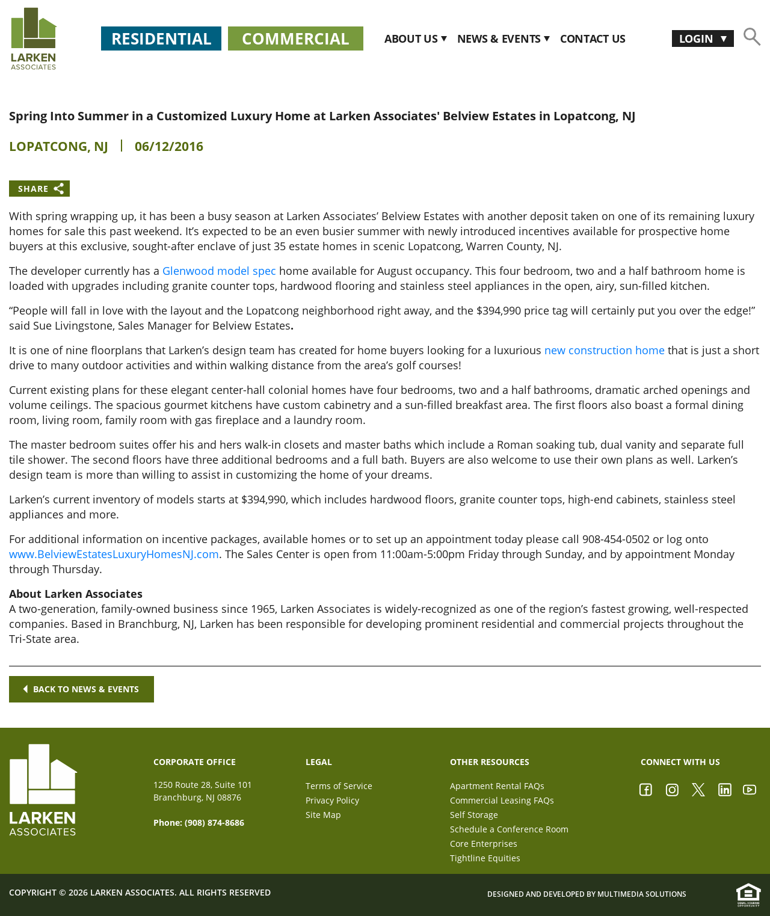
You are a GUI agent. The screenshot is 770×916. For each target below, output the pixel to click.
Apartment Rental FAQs (497, 786)
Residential (161, 38)
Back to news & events (81, 689)
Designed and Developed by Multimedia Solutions (586, 895)
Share (33, 188)
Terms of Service (339, 786)
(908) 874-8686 (214, 822)
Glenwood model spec (219, 270)
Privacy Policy (332, 800)
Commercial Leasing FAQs (502, 800)
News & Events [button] (500, 38)
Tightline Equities (485, 858)
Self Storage (474, 814)
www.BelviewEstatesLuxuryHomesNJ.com (114, 554)
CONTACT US (593, 38)
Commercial (296, 38)
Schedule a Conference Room (509, 829)
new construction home (604, 350)
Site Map (323, 814)
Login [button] (697, 38)
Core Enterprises (483, 843)
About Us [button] (412, 38)
